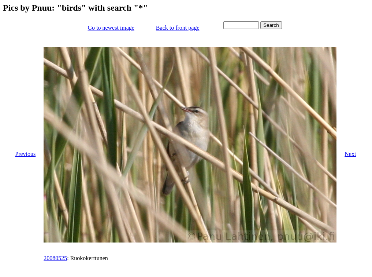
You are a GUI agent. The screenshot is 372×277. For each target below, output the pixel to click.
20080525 (55, 258)
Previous (25, 154)
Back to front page (178, 28)
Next (350, 154)
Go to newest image (111, 28)
